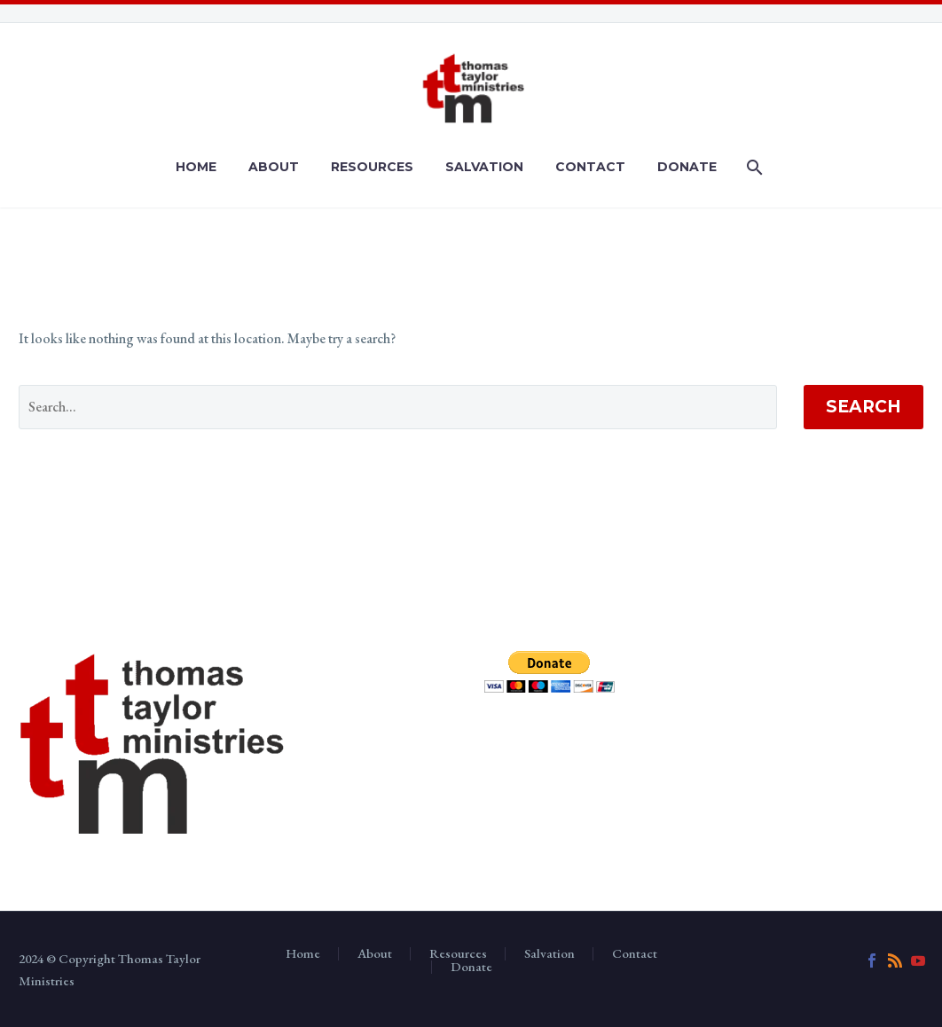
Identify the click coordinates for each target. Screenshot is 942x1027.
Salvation (484, 167)
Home (196, 167)
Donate (687, 167)
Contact (590, 167)
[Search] (752, 167)
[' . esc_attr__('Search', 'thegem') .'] (398, 407)
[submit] (549, 672)
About (273, 167)
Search (863, 406)
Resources (372, 167)
